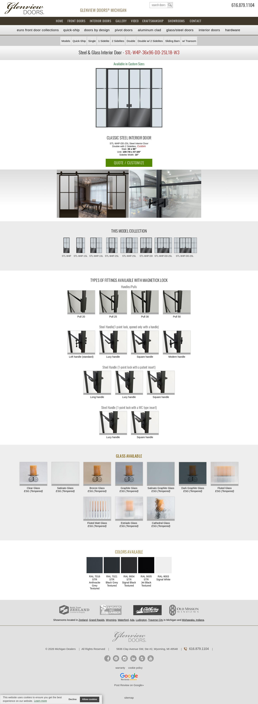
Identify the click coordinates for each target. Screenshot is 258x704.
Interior (209, 30)
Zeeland (83, 620)
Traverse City (155, 620)
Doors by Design (97, 30)
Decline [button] (73, 699)
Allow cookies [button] (89, 699)
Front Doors (76, 21)
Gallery (121, 21)
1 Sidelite (103, 40)
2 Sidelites (118, 40)
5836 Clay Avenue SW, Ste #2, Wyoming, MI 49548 (147, 648)
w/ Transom (189, 40)
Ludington (141, 620)
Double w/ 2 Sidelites (150, 40)
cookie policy (135, 667)
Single (92, 40)
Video (135, 21)
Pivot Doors (124, 30)
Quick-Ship (71, 30)
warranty (120, 667)
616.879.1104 (242, 6)
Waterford (123, 620)
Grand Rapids (96, 620)
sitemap (129, 697)
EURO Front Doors (38, 30)
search (161, 5)
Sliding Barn (172, 40)
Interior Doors (100, 21)
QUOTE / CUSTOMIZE (129, 162)
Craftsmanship (153, 21)
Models (65, 40)
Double (131, 40)
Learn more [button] (40, 700)
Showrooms (176, 21)
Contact (195, 21)
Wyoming (111, 620)
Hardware (232, 30)
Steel (180, 30)
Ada (132, 620)
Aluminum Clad (149, 30)
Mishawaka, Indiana (193, 620)
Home (59, 21)
